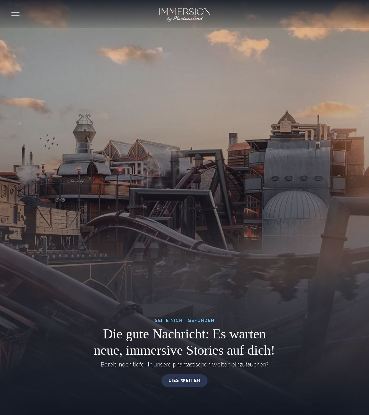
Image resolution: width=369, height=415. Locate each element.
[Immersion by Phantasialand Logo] (184, 16)
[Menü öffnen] (15, 14)
